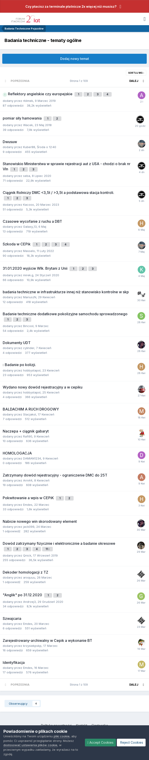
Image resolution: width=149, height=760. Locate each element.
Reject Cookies (131, 742)
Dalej (133, 81)
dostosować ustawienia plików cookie (30, 745)
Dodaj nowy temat (74, 59)
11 (47, 549)
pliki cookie (62, 736)
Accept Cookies (100, 742)
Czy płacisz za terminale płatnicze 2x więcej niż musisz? (71, 6)
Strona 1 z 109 (79, 81)
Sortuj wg (136, 72)
